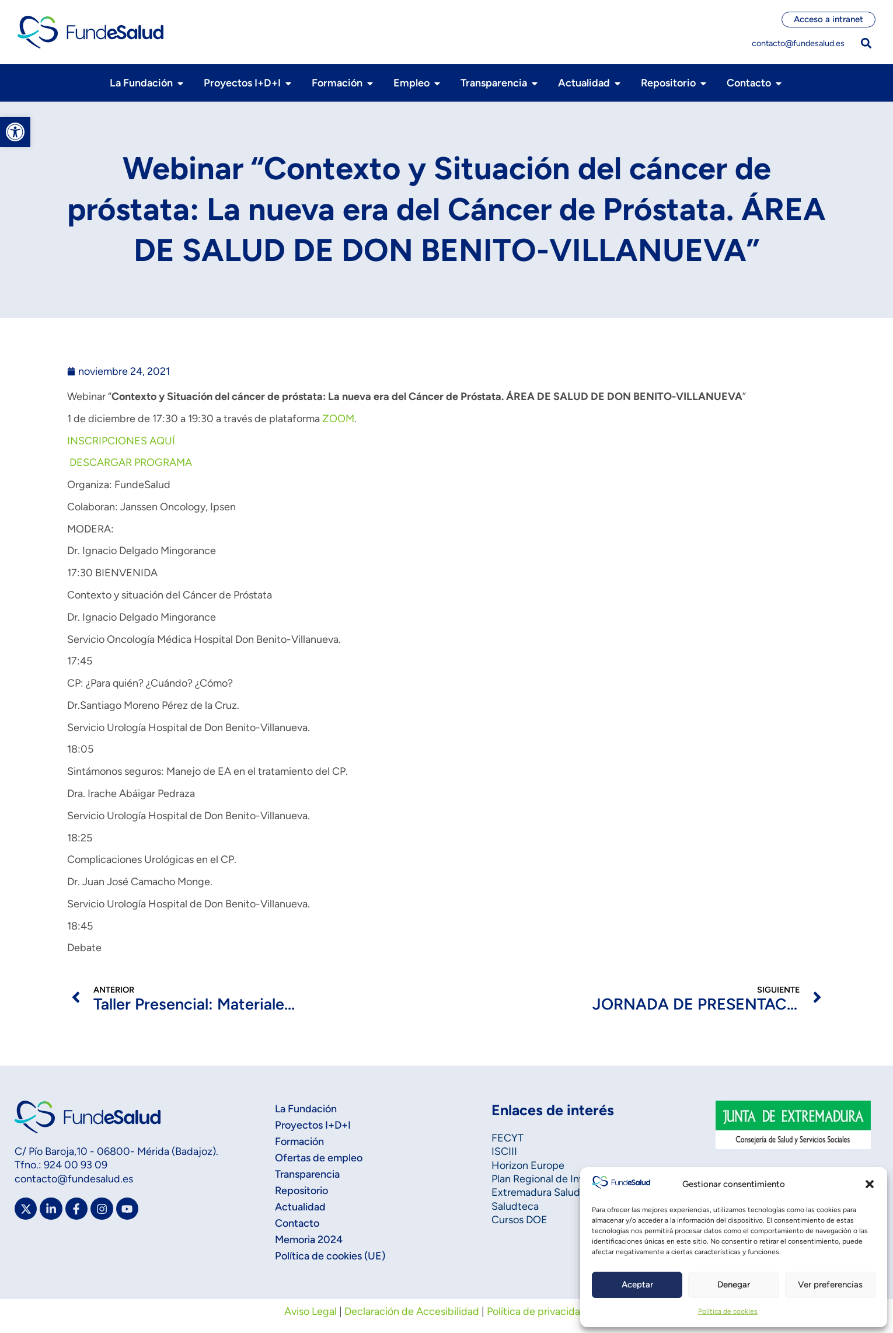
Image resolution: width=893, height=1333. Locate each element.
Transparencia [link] (307, 1174)
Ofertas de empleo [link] (318, 1157)
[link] (15, 132)
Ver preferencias (830, 1284)
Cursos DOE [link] (519, 1219)
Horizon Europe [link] (527, 1165)
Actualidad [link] (300, 1206)
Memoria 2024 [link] (309, 1239)
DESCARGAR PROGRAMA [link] (129, 462)
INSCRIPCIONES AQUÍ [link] (121, 440)
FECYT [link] (507, 1138)
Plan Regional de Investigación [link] (562, 1178)
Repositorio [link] (301, 1190)
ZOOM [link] (338, 418)
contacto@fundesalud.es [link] (798, 43)
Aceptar (637, 1284)
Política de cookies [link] (728, 1311)
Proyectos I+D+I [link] (313, 1125)
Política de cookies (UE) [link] (330, 1256)
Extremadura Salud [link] (535, 1192)
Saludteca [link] (515, 1206)
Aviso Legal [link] (310, 1311)
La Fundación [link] (306, 1108)
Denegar (733, 1284)
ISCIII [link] (504, 1151)
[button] (869, 1184)
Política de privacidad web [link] (548, 1311)
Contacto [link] (297, 1223)
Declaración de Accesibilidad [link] (411, 1311)
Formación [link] (299, 1141)
